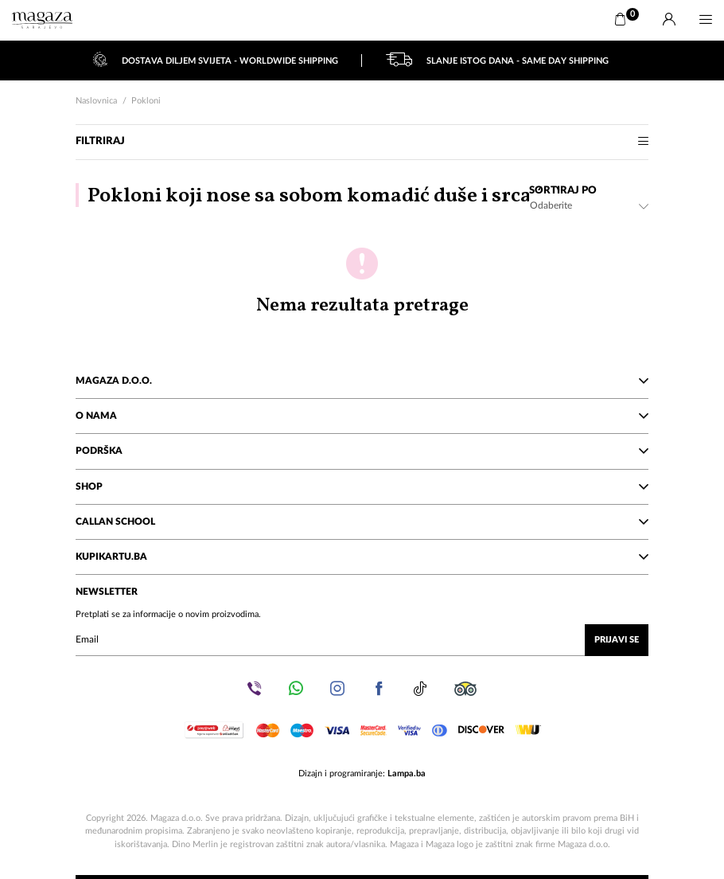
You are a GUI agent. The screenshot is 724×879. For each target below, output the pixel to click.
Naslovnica (96, 100)
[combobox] (588, 205)
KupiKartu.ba (362, 556)
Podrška (362, 450)
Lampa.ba (406, 773)
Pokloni (146, 100)
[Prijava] (669, 19)
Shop (362, 486)
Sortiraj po (563, 191)
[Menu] (705, 19)
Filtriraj (362, 141)
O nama (362, 415)
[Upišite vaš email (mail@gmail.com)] (362, 640)
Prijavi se (616, 639)
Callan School (362, 521)
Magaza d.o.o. (362, 380)
